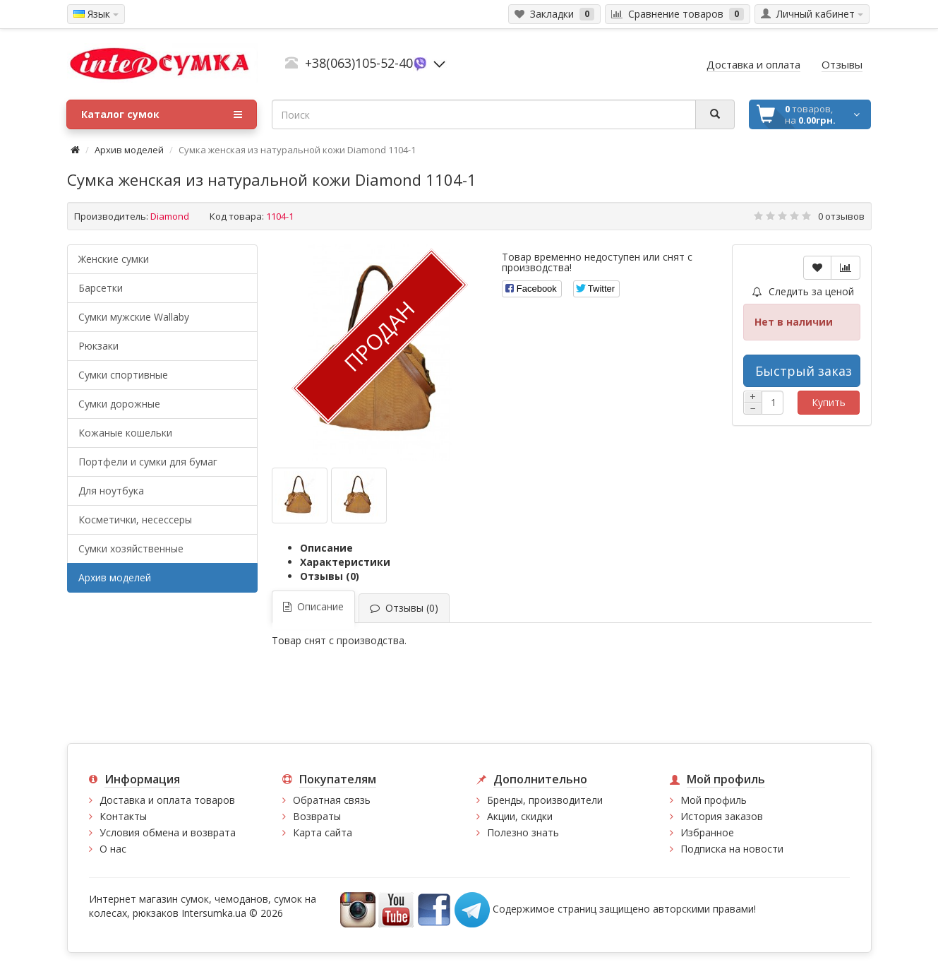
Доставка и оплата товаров (167, 800)
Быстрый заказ (803, 370)
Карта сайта (322, 832)
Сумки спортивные (123, 374)
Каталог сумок (161, 114)
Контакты (123, 816)
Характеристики (345, 562)
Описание (326, 547)
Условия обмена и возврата (168, 832)
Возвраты (317, 816)
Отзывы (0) (329, 576)
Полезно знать (523, 832)
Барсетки (100, 288)
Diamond (169, 216)
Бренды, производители (545, 800)
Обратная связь (332, 800)
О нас (113, 848)
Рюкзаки (98, 345)
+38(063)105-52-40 (359, 62)
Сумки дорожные (119, 403)
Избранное (707, 832)
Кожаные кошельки (125, 432)
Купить (829, 402)
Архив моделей (129, 149)
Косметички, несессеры (135, 519)
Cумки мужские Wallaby (133, 317)
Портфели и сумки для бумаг (147, 461)
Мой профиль (713, 800)
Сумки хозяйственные (131, 548)
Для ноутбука (111, 490)
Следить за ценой (803, 291)
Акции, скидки (520, 816)
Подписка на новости (731, 848)
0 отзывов (841, 216)
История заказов (721, 816)
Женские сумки (113, 259)
